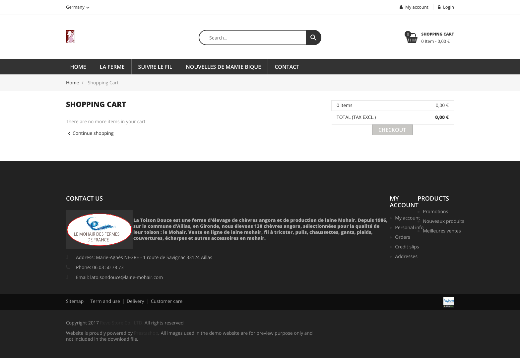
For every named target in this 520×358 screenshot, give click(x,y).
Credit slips (407, 247)
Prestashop (146, 333)
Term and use (105, 301)
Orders (402, 237)
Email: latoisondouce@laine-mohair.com (119, 277)
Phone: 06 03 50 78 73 (100, 267)
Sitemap (75, 301)
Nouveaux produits (441, 221)
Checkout (392, 130)
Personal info (408, 228)
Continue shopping (90, 133)
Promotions (435, 212)
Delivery (135, 301)
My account (404, 202)
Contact (287, 66)
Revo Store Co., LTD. (122, 323)
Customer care (167, 301)
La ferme (112, 66)
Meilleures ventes (441, 231)
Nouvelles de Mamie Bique (223, 66)
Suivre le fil (155, 66)
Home (78, 66)
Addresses (406, 257)
